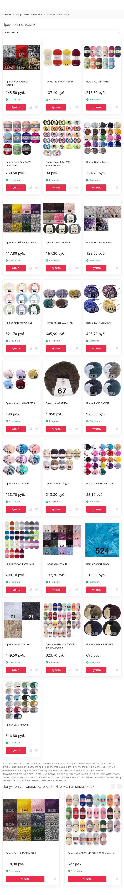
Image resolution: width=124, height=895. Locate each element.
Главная (6, 14)
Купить (15, 107)
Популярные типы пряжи (29, 14)
